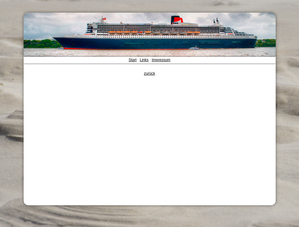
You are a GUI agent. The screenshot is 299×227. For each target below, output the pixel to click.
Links (144, 60)
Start (132, 60)
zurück (149, 73)
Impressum (161, 60)
